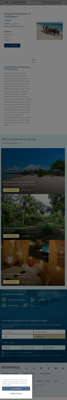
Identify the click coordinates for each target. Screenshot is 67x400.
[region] (16, 386)
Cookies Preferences (16, 393)
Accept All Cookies (16, 388)
